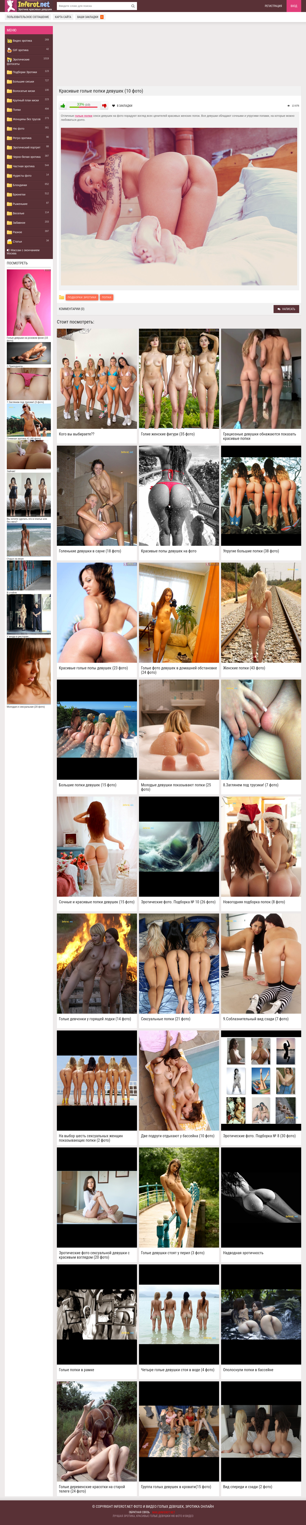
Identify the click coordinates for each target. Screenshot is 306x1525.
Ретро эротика (19, 138)
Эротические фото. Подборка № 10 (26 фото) (178, 902)
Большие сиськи (20, 81)
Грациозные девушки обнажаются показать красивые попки (259, 436)
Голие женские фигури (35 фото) (168, 434)
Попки (14, 110)
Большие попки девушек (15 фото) (87, 785)
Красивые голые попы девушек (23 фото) (93, 668)
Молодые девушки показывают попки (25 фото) (176, 787)
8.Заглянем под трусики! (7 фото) (251, 785)
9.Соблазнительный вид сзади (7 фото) (256, 1019)
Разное (14, 232)
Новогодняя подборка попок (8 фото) (254, 902)
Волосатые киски (21, 91)
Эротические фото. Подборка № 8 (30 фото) (259, 1136)
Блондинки (17, 185)
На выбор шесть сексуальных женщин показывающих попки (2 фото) (91, 1138)
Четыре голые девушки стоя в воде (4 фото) (177, 1370)
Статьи (14, 241)
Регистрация (273, 6)
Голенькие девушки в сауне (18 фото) (90, 551)
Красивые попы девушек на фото (168, 551)
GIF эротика (17, 50)
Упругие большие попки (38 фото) (251, 551)
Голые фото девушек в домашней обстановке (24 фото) (179, 670)
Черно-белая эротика (23, 157)
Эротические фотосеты (18, 61)
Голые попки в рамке (76, 1370)
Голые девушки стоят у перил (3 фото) (173, 1253)
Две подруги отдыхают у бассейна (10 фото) (177, 1136)
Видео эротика (19, 40)
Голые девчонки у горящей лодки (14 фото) (95, 1019)
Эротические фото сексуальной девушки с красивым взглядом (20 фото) (94, 1255)
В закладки (122, 105)
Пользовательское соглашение (28, 17)
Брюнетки (16, 194)
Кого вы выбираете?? (76, 434)
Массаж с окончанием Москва (23, 252)
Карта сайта (63, 17)
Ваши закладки (90, 17)
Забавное (16, 223)
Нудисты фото (19, 175)
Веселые (15, 213)
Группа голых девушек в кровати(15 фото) (176, 1487)
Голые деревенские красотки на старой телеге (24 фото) (92, 1489)
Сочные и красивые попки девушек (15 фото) (97, 902)
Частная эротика (20, 166)
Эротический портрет (23, 147)
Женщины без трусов (23, 119)
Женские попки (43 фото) (244, 668)
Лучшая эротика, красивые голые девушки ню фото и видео (153, 1516)
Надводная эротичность (243, 1253)
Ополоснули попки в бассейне (248, 1370)
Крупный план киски (23, 100)
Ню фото (15, 128)
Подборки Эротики (22, 72)
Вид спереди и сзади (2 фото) (247, 1487)
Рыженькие (17, 204)
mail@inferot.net (163, 1512)
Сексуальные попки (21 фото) (165, 1019)
